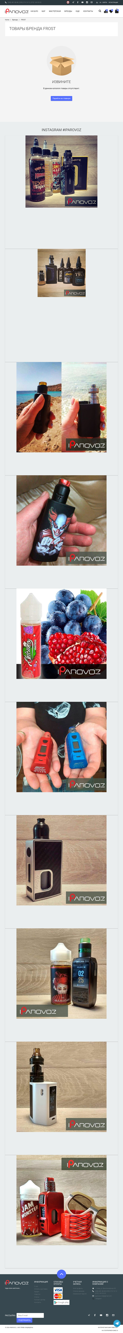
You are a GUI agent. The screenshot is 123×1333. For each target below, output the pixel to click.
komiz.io (115, 1330)
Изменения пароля (79, 1294)
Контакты (37, 1302)
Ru (97, 2)
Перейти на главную (61, 98)
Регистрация (113, 2)
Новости (37, 1294)
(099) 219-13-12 (24, 2)
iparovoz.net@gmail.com (103, 1296)
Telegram (97, 1299)
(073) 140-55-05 (36, 2)
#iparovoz (72, 130)
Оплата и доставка (40, 1289)
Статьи (36, 1297)
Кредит (36, 1292)
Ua (100, 2)
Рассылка (10, 1315)
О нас (36, 1286)
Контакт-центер (39, 1300)
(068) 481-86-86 (13, 2)
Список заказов (78, 1291)
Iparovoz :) (13, 1327)
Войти (105, 2)
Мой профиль (78, 1288)
